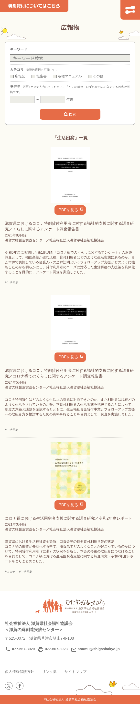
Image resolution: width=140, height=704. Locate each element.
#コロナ (10, 572)
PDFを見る (68, 210)
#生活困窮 (11, 282)
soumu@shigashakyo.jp (99, 649)
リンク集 (49, 671)
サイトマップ (75, 671)
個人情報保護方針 (19, 671)
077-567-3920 (23, 649)
